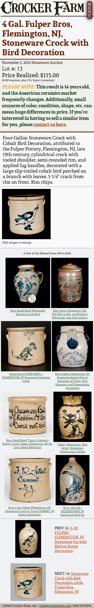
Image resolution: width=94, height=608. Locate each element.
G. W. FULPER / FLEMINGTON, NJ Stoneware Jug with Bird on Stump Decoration (71, 539)
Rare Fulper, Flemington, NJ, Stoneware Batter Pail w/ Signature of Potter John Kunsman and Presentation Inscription (72, 381)
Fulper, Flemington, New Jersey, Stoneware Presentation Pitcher (72, 448)
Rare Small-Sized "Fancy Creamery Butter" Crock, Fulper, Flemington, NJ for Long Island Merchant (27, 443)
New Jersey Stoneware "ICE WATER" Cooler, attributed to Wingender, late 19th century (70, 314)
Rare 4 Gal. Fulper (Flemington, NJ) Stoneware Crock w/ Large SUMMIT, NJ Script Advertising (29, 511)
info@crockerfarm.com (55, 605)
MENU (89, 10)
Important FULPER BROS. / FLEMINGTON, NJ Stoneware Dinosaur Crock (26, 377)
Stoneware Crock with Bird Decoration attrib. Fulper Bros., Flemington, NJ (71, 582)
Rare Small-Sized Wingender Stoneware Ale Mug (27, 312)
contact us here (49, 124)
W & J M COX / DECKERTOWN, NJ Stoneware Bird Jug (72, 511)
